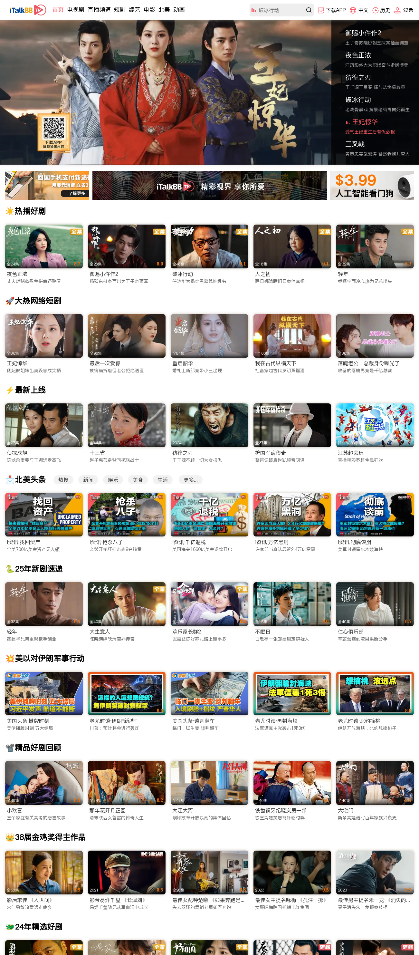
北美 (164, 9)
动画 (179, 9)
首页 (58, 9)
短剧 (120, 9)
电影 (149, 9)
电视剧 (75, 9)
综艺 (134, 9)
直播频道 (99, 9)
